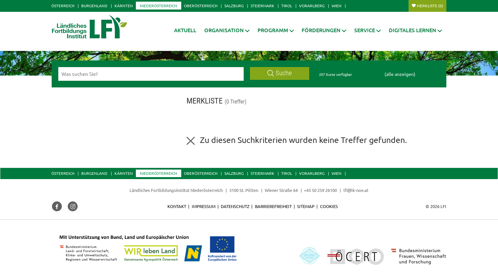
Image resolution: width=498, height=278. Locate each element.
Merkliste (430, 5)
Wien (336, 5)
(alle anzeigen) (400, 74)
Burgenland (94, 5)
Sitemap (305, 206)
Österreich (62, 5)
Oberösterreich (200, 5)
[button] (227, 30)
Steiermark (262, 5)
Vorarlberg (312, 5)
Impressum (203, 206)
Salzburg (234, 5)
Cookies (329, 206)
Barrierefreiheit (273, 206)
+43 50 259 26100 (320, 190)
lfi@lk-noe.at (355, 190)
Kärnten (123, 5)
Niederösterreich (158, 5)
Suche (279, 73)
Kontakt (176, 206)
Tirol (286, 5)
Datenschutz (235, 206)
